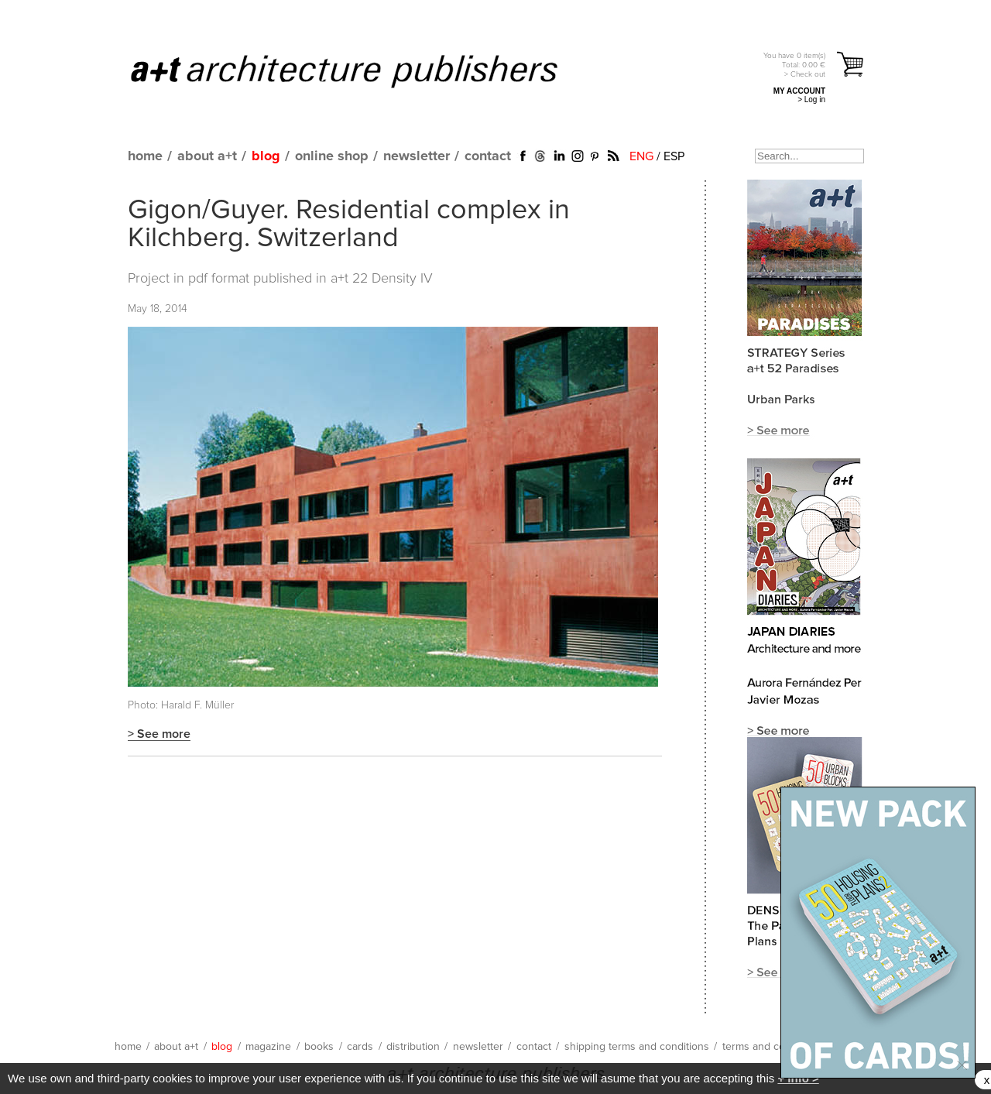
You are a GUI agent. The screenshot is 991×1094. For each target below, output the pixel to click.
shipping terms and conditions (636, 1046)
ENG (641, 156)
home (145, 156)
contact (488, 156)
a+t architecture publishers (363, 70)
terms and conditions (772, 1046)
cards (360, 1046)
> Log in (811, 99)
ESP (674, 156)
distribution (413, 1046)
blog (266, 156)
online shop (332, 156)
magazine (268, 1046)
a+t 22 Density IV (382, 279)
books (319, 1046)
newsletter (416, 156)
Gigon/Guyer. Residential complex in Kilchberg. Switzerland (349, 224)
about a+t (207, 156)
